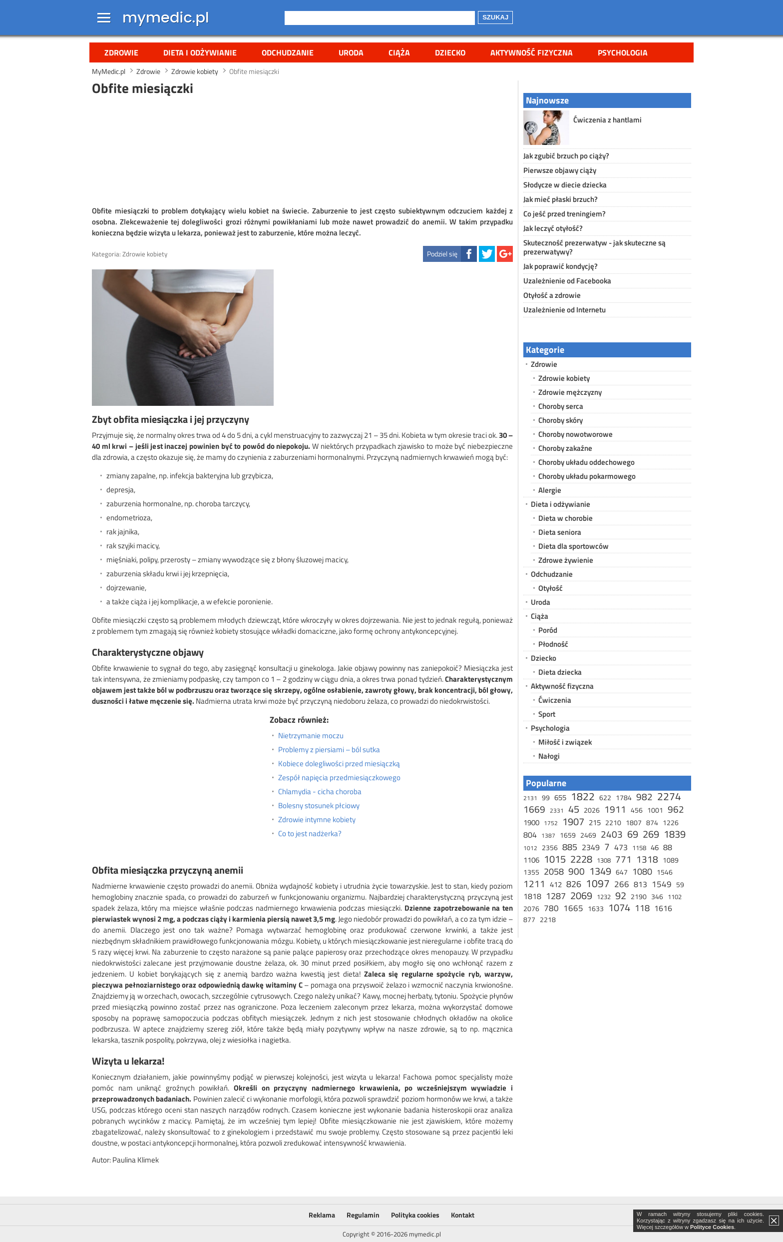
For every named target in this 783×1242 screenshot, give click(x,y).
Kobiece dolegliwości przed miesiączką (339, 763)
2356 (550, 847)
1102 (675, 897)
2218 (548, 919)
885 (569, 847)
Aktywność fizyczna (531, 52)
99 (546, 797)
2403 (612, 834)
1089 (671, 860)
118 (642, 908)
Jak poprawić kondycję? (560, 266)
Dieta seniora (559, 532)
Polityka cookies (415, 1215)
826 (573, 884)
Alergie (549, 490)
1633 (596, 908)
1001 (655, 810)
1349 (600, 871)
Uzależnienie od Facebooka (567, 280)
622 (605, 797)
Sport (546, 714)
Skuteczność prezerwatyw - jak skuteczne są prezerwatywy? (594, 247)
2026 (592, 810)
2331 (557, 810)
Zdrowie (121, 52)
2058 (554, 871)
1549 (662, 884)
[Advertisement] (302, 149)
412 (556, 884)
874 (652, 822)
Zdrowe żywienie (565, 560)
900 (576, 871)
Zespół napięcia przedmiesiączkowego (339, 777)
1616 (663, 908)
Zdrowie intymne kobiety (317, 819)
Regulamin (363, 1215)
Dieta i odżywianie (200, 52)
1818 (532, 896)
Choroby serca (560, 406)
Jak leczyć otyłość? (553, 228)
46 (655, 847)
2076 (531, 908)
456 (637, 810)
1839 (675, 834)
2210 (613, 822)
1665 (573, 908)
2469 (588, 835)
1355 (531, 872)
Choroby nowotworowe (575, 434)
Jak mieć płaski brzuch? (560, 199)
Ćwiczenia (554, 700)
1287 (556, 896)
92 (620, 895)
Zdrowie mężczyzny (570, 392)
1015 (555, 859)
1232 (604, 897)
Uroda (351, 52)
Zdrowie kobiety (144, 254)
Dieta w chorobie (565, 518)
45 (573, 809)
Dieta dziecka (560, 672)
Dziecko (450, 52)
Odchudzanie (288, 52)
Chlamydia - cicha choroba (320, 791)
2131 (530, 798)
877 (529, 919)
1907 (573, 821)
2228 (581, 859)
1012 (530, 848)
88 (667, 847)
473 (621, 847)
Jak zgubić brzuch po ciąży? (566, 155)
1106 (531, 860)
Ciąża (399, 52)
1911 (615, 809)
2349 (591, 847)
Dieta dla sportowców (573, 546)
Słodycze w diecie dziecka (565, 184)
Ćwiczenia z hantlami (607, 119)
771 (623, 859)
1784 (624, 797)
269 (651, 834)
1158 (639, 848)
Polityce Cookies (712, 1227)
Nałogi (549, 756)
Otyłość (550, 588)
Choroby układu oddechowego (586, 462)
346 (657, 896)
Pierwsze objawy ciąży (559, 170)
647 (622, 872)
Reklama (322, 1215)
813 (640, 884)
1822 (583, 796)
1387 (548, 835)
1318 (647, 859)
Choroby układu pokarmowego (587, 476)
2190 (639, 896)
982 (644, 796)
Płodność (553, 644)
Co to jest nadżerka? (310, 833)
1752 (551, 823)
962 (676, 809)
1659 (568, 835)
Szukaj (495, 17)
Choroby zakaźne (565, 448)
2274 (669, 796)
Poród (547, 630)
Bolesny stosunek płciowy (319, 805)
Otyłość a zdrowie (552, 295)
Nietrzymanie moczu (311, 735)
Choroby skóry (560, 420)
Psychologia (623, 52)
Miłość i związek (565, 742)
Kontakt (462, 1215)
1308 (604, 860)
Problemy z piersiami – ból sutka (329, 749)
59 (680, 884)
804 (530, 835)
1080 (642, 871)
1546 (665, 872)
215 (595, 822)
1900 (531, 822)
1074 (619, 907)
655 (560, 797)
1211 (534, 883)
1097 (598, 883)
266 (621, 884)
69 (632, 834)
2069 (581, 895)
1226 (671, 822)
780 (551, 908)
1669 (534, 809)
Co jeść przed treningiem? (564, 213)
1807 (634, 822)
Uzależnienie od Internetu (564, 309)
